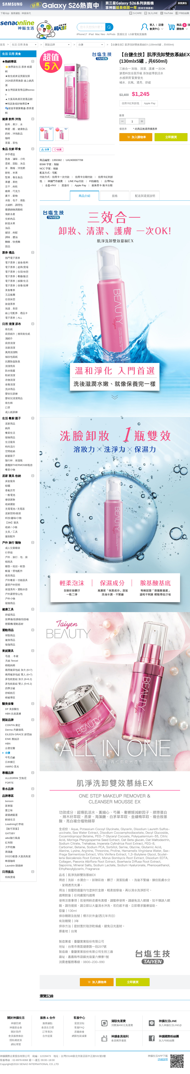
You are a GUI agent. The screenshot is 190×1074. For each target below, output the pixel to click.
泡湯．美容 (11, 308)
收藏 (57, 149)
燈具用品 (10, 575)
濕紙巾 (9, 338)
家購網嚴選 (11, 815)
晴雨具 (9, 561)
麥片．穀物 (11, 195)
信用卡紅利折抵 (130, 103)
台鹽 (80, 44)
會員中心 (156, 28)
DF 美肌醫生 (12, 709)
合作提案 (47, 1035)
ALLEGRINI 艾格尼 (15, 778)
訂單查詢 (47, 1031)
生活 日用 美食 (20, 44)
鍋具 (7, 428)
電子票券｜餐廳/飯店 (16, 276)
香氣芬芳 (10, 490)
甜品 (7, 246)
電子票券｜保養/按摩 (16, 285)
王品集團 (10, 294)
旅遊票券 (10, 304)
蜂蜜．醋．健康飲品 (16, 129)
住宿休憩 (10, 299)
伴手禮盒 (10, 154)
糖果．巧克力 (12, 191)
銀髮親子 (10, 455)
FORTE (9, 782)
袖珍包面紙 (11, 356)
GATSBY (10, 833)
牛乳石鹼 (10, 757)
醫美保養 (8, 703)
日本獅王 (10, 762)
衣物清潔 (10, 379)
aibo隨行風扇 (12, 838)
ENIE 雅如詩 (12, 739)
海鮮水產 (10, 214)
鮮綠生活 (10, 819)
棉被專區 (10, 697)
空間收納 (10, 451)
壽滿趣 (9, 851)
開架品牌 (50, 44)
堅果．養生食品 (14, 177)
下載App (5, 13)
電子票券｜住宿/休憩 (16, 271)
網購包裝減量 (79, 1035)
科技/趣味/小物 (13, 518)
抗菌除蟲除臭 (12, 361)
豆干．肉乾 (11, 186)
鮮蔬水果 (10, 223)
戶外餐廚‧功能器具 (16, 580)
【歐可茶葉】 (12, 828)
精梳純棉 (10, 665)
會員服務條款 (15, 1035)
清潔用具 (10, 366)
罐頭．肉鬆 (11, 232)
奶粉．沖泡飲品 (14, 133)
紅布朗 (9, 842)
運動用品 (8, 630)
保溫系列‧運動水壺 (16, 589)
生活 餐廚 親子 (11, 418)
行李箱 (9, 552)
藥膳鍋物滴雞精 (14, 209)
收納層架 (10, 504)
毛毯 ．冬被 (11, 656)
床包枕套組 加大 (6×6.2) (18, 679)
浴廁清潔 (10, 347)
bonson (9, 801)
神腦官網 (16, 1023)
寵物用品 (10, 437)
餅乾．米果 (11, 172)
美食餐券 (10, 290)
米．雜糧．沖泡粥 (15, 168)
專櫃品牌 (8, 772)
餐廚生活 (10, 432)
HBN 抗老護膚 (13, 713)
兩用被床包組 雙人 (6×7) (18, 674)
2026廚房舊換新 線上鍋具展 (19, 83)
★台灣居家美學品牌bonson (19, 92)
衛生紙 (9, 329)
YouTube (166, 13)
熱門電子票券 (12, 257)
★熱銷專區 (9, 61)
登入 (152, 24)
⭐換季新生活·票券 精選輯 (18, 69)
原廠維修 (79, 1031)
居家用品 (10, 423)
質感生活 (122, 34)
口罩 (7, 407)
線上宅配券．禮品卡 (16, 313)
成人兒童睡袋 (12, 547)
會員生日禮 (47, 1027)
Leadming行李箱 (14, 824)
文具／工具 (11, 531)
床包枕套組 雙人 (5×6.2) (18, 683)
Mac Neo (100, 34)
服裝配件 (10, 536)
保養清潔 (10, 384)
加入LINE (151, 13)
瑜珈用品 (10, 644)
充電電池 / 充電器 (15, 508)
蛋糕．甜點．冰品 (15, 163)
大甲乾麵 (10, 847)
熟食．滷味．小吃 (15, 158)
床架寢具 (10, 481)
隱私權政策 (16, 1040)
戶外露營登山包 (14, 594)
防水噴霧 (10, 370)
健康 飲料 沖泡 (11, 119)
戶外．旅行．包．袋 (16, 557)
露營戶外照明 (12, 584)
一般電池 (10, 495)
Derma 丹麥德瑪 (14, 729)
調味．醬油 (11, 237)
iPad (91, 34)
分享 (45, 149)
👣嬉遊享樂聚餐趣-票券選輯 (19, 110)
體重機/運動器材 (14, 623)
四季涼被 (10, 688)
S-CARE (135, 13)
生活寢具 (10, 442)
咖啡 (7, 138)
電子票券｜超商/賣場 (16, 267)
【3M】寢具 (12, 522)
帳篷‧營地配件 (14, 571)
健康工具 (8, 609)
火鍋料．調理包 (14, 205)
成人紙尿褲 (11, 412)
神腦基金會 (16, 1027)
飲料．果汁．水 (14, 124)
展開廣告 (182, 3)
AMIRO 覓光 (12, 766)
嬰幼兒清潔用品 (14, 398)
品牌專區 (8, 795)
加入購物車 (136, 137)
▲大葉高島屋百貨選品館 (19, 99)
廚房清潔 (10, 343)
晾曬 (7, 485)
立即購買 (171, 137)
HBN (7, 743)
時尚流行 (10, 446)
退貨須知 (79, 1023)
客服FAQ (79, 1027)
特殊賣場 (10, 877)
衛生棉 (9, 402)
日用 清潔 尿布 (11, 324)
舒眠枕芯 (10, 693)
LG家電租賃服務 (138, 34)
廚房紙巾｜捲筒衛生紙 (17, 333)
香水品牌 (8, 788)
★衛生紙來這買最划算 (17, 76)
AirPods (111, 34)
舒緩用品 (10, 614)
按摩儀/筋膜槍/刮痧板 (17, 619)
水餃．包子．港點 (15, 200)
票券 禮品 (8, 252)
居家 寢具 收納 (11, 475)
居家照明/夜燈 (13, 513)
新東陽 (9, 805)
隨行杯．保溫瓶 (14, 460)
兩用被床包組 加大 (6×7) (18, 669)
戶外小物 (10, 598)
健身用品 (10, 640)
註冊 (161, 24)
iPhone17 (82, 34)
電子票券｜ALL (13, 317)
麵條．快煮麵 (12, 241)
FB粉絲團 (182, 13)
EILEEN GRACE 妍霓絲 (18, 734)
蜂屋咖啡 (10, 861)
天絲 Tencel (11, 660)
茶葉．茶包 (11, 142)
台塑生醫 (10, 748)
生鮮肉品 (10, 218)
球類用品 (10, 635)
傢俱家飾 (10, 499)
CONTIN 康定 (12, 725)
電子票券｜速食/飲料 (16, 262)
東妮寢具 (8, 650)
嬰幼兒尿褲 (11, 393)
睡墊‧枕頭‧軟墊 (15, 566)
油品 (7, 228)
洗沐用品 (10, 389)
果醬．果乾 (11, 182)
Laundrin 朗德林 (14, 865)
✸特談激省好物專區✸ (17, 103)
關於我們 (16, 1031)
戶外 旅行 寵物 (11, 542)
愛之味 (9, 810)
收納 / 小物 (11, 527)
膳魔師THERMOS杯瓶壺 (19, 465)
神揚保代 (26, 13)
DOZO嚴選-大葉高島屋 (18, 856)
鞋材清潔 (10, 375)
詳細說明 (163, 1059)
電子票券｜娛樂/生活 (16, 280)
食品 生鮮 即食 (11, 149)
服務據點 (15, 13)
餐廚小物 (10, 469)
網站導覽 (16, 1044)
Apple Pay (149, 103)
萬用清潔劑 (11, 352)
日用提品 (8, 871)
